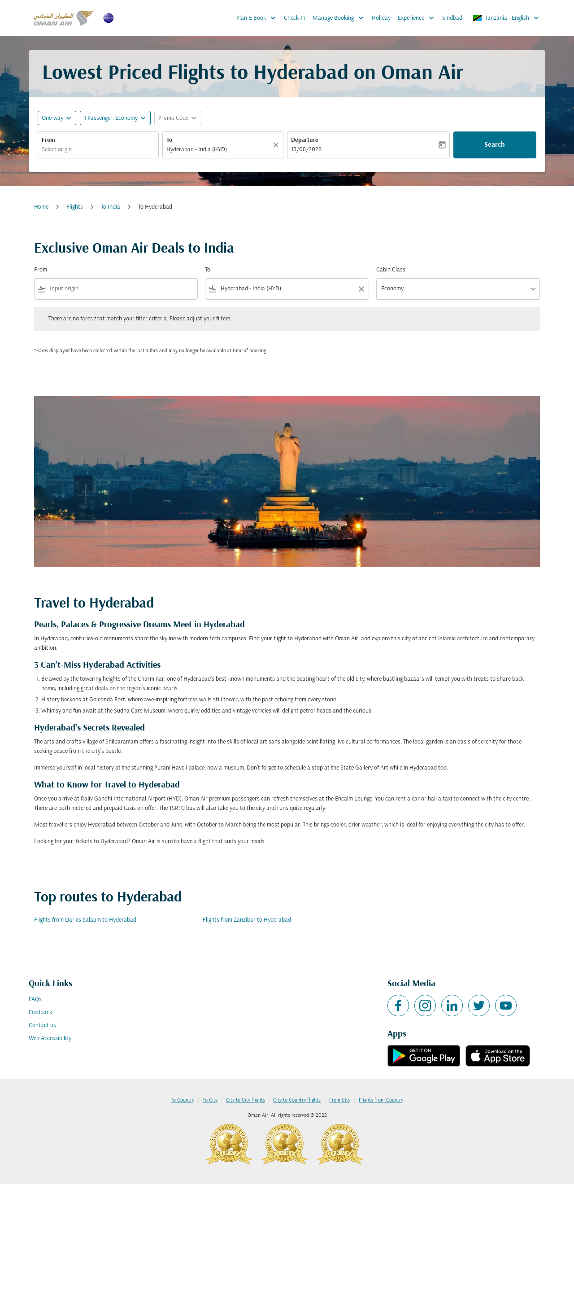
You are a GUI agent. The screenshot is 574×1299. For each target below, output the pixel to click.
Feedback (40, 1012)
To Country (182, 1100)
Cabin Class (390, 270)
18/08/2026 (306, 149)
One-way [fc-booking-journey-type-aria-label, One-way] (52, 118)
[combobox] (98, 149)
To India (110, 207)
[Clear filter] (361, 289)
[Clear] (277, 145)
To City (210, 1100)
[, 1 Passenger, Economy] (111, 118)
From (48, 140)
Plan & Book (258, 18)
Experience (418, 18)
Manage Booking (340, 18)
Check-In (294, 18)
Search (494, 145)
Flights (74, 207)
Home (41, 207)
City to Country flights (297, 1100)
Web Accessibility (50, 1038)
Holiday (381, 18)
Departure (304, 140)
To (169, 140)
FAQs (35, 999)
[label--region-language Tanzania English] (507, 18)
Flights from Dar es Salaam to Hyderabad (85, 920)
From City (339, 1100)
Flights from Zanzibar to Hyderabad (247, 920)
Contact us (42, 1025)
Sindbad (452, 18)
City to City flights (245, 1100)
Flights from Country (381, 1100)
